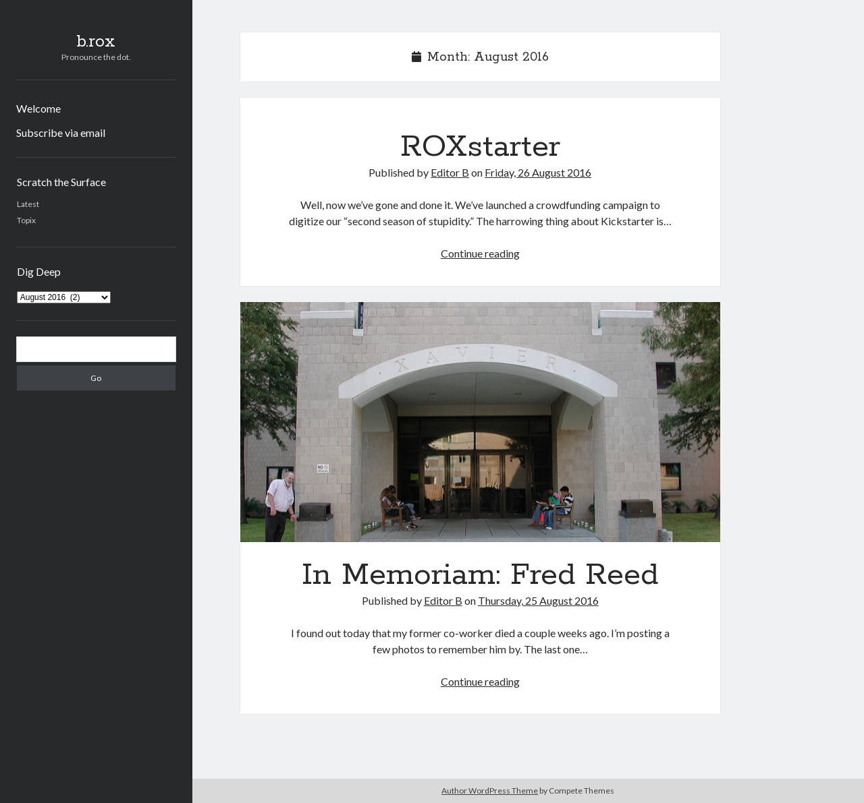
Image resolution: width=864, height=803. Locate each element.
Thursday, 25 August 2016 (538, 600)
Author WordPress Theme (489, 790)
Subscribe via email (60, 132)
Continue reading (480, 253)
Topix (26, 220)
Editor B (450, 172)
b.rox (95, 42)
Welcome (38, 108)
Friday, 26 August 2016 (538, 172)
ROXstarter (480, 147)
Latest (28, 204)
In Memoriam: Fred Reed (480, 422)
